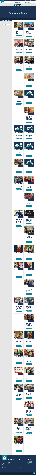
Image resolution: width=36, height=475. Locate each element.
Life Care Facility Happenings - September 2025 (18, 100)
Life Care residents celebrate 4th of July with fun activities (19, 395)
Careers (29, 2)
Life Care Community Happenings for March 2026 (28, 33)
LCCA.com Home (26, 0)
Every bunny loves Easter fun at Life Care (18, 256)
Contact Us (33, 2)
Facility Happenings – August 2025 (29, 100)
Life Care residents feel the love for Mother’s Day (29, 411)
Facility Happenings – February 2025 (29, 169)
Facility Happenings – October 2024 (29, 203)
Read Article (18, 35)
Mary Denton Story (29, 462)
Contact (9, 465)
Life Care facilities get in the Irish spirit (18, 360)
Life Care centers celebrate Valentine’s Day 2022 (18, 273)
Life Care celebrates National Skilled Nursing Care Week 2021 (29, 325)
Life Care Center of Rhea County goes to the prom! (29, 220)
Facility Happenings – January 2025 (19, 186)
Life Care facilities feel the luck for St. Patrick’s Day (29, 256)
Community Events (20, 46)
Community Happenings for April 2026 (18, 32)
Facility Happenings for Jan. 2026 (29, 50)
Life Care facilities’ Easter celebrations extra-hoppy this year (29, 342)
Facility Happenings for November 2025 (29, 66)
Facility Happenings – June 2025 (29, 136)
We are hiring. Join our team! (18, 5)
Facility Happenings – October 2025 (29, 83)
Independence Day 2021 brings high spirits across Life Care (19, 308)
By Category (4, 23)
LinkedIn (20, 466)
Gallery (22, 2)
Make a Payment (32, 0)
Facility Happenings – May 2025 (19, 152)
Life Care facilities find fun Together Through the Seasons (18, 342)
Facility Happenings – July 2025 (19, 136)
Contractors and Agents (30, 465)
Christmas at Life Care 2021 (28, 272)
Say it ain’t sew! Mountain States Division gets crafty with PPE (19, 429)
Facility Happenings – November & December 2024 (29, 186)
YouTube (20, 467)
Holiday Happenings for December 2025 (18, 67)
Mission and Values (29, 461)
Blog (26, 2)
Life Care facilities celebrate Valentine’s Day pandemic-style (29, 360)
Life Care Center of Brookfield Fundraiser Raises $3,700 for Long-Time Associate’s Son (19, 221)
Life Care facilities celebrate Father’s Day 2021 (29, 307)
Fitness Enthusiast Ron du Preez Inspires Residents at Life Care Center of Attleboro (29, 118)
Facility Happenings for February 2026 (19, 50)
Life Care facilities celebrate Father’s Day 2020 (29, 394)
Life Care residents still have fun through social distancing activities (19, 447)
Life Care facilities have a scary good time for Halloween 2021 (29, 290)
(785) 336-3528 (4, 466)
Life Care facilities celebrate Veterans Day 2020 (19, 377)
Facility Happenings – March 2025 (19, 169)
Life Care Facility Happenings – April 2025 (29, 153)
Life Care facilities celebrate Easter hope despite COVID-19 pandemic (29, 429)
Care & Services (17, 2)
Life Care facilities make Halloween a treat (29, 377)
